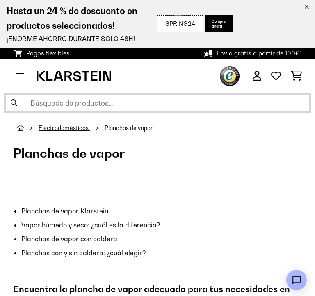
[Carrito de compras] (296, 76)
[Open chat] (296, 280)
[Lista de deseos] (276, 76)
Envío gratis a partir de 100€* (259, 53)
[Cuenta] (257, 76)
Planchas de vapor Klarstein (64, 211)
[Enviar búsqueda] (14, 103)
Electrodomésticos (64, 128)
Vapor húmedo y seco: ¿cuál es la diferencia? (90, 225)
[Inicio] (28, 128)
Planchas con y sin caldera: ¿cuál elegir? (83, 253)
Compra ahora (219, 23)
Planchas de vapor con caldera (69, 239)
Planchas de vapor (129, 128)
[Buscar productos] (157, 103)
